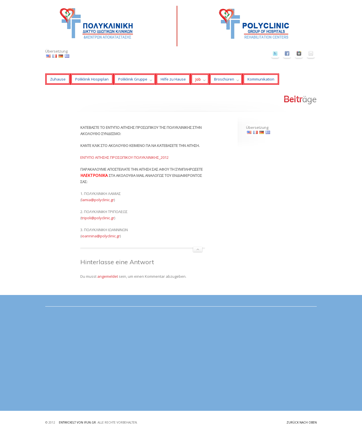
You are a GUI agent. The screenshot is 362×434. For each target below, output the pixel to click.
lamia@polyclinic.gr (97, 199)
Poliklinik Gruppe (132, 81)
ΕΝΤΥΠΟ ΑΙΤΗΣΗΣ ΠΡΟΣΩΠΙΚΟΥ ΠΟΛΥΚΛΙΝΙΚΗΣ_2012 (124, 157)
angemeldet (107, 276)
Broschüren (224, 81)
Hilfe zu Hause (173, 79)
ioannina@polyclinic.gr (100, 235)
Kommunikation (260, 79)
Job (198, 81)
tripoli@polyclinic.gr (97, 217)
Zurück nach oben (301, 422)
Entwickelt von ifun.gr (77, 422)
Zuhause (58, 79)
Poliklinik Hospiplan (92, 79)
